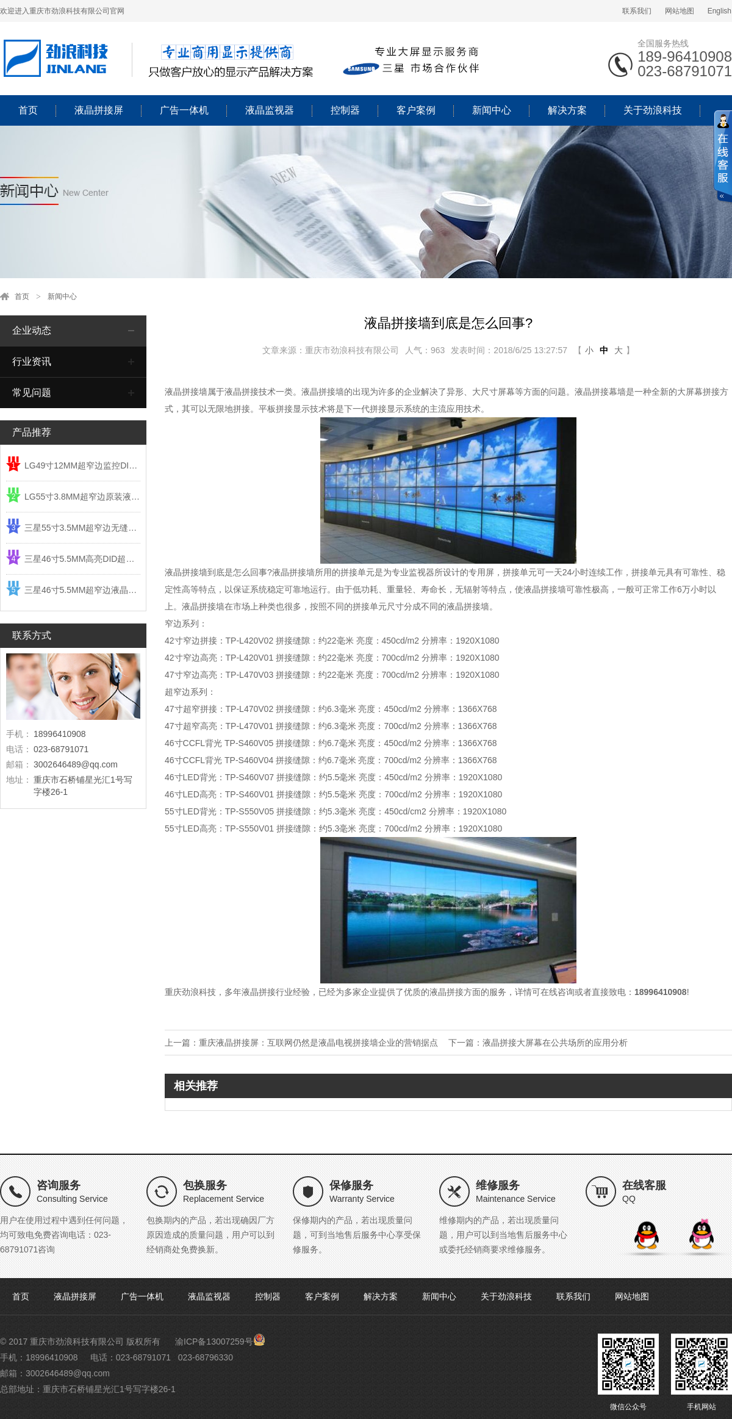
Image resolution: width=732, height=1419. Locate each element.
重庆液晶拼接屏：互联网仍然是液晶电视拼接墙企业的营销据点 (318, 1042)
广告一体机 (184, 110)
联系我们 (636, 11)
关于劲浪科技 (652, 110)
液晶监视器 (269, 110)
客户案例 (416, 110)
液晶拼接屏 (98, 110)
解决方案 (567, 110)
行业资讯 (31, 361)
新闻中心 (491, 110)
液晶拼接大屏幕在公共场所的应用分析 (555, 1042)
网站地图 (679, 11)
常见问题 (31, 392)
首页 (28, 110)
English (719, 11)
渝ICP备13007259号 (214, 1341)
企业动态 (31, 330)
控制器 (345, 110)
